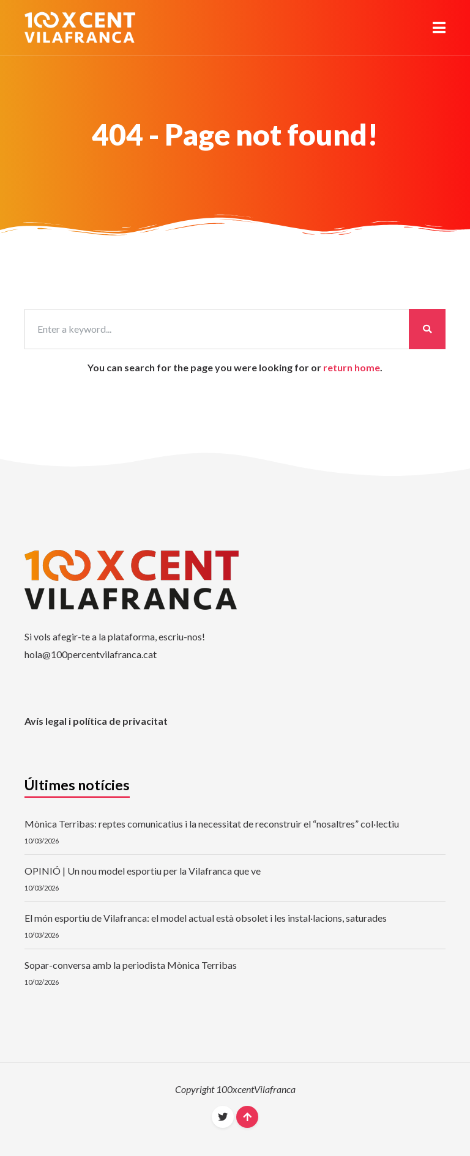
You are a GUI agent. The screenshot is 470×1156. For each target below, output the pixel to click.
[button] (439, 27)
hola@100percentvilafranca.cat (90, 654)
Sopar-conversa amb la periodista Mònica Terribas (130, 965)
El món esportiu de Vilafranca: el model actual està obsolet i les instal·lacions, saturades (205, 918)
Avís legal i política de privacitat (96, 721)
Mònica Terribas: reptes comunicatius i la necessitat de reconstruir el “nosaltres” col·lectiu (211, 823)
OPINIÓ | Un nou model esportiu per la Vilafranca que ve (142, 870)
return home (351, 367)
